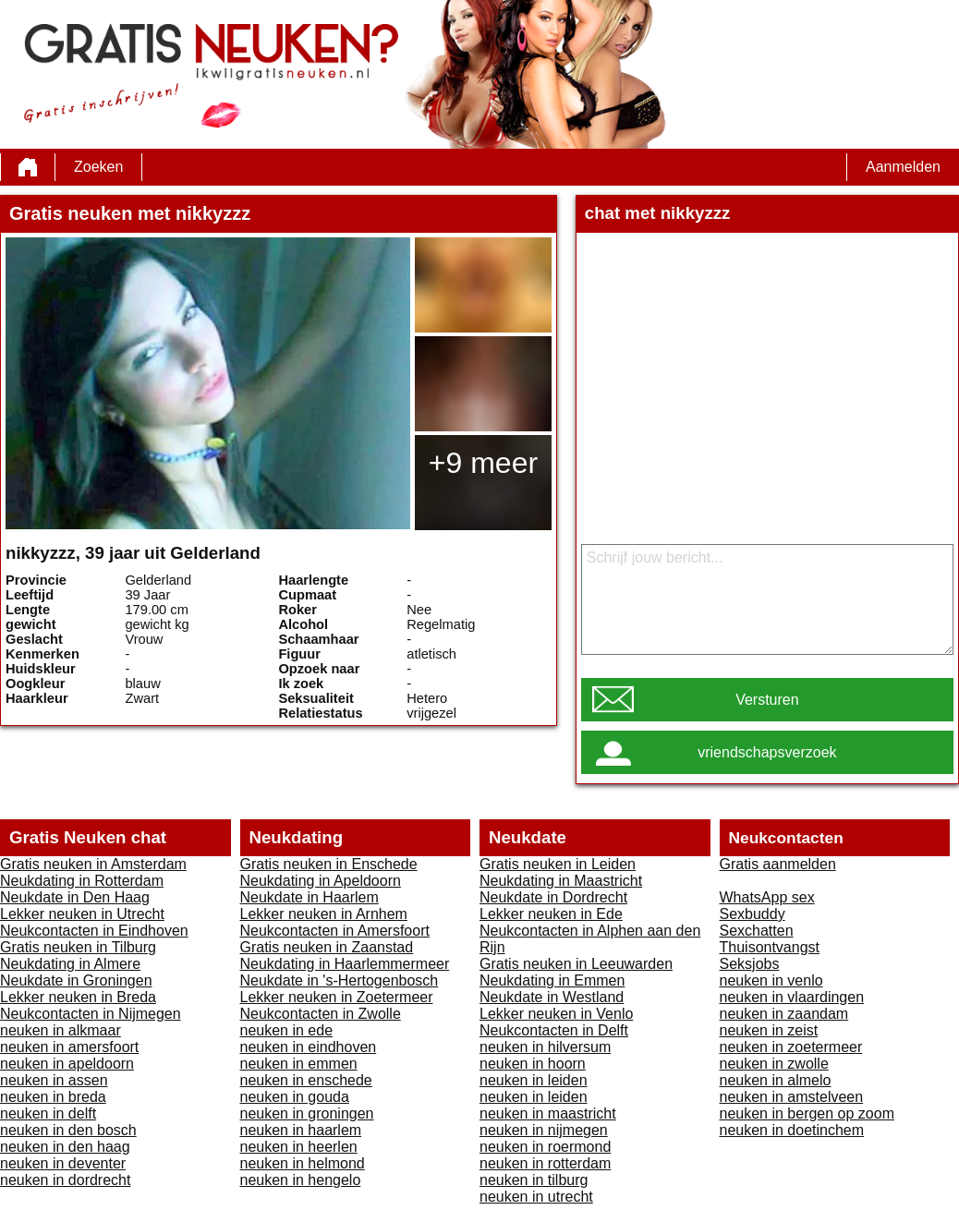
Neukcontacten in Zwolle (320, 1014)
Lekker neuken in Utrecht (82, 914)
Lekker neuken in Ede (551, 914)
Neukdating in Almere (70, 964)
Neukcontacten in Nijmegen (90, 1014)
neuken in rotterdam (545, 1163)
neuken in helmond (302, 1163)
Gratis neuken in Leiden (558, 864)
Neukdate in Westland (552, 997)
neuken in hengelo (300, 1180)
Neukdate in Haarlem (309, 897)
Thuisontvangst (770, 947)
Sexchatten (757, 930)
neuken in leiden (534, 1080)
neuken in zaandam (784, 1014)
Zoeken (98, 167)
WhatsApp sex (767, 897)
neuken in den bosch (68, 1130)
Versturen (766, 700)
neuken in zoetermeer (791, 1047)
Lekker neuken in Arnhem (323, 914)
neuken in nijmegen (544, 1130)
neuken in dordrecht (65, 1180)
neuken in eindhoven (308, 1047)
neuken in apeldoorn (67, 1063)
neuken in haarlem (301, 1130)
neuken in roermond (545, 1147)
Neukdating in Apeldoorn (320, 881)
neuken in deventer (63, 1163)
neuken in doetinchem (792, 1130)
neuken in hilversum (545, 1047)
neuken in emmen (299, 1063)
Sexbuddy (752, 914)
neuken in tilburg (534, 1180)
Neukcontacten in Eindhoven (94, 930)
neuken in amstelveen (792, 1097)
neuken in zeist (769, 1030)
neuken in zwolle (774, 1063)
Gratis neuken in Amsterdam (93, 864)
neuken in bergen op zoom (807, 1113)
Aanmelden (903, 167)
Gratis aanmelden (778, 864)
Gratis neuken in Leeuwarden (576, 964)
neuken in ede (287, 1030)
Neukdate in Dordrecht (553, 897)
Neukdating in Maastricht (561, 881)
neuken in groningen (307, 1113)
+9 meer (483, 462)
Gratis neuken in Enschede (329, 864)
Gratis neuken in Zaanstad (327, 947)
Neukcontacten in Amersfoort (335, 930)
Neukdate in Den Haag (75, 897)
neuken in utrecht (536, 1196)
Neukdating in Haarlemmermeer (345, 964)
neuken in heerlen (299, 1147)
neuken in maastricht (548, 1113)
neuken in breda (53, 1097)
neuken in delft (48, 1113)
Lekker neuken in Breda (78, 997)
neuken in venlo (771, 980)
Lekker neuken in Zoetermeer (336, 997)
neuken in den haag (65, 1147)
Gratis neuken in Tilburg (78, 947)
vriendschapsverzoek (767, 752)
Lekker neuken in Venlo (556, 1014)
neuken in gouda (294, 1097)
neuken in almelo (776, 1080)
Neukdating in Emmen (552, 980)
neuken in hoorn (533, 1063)
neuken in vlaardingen (792, 997)
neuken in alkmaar (60, 1030)
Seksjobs (750, 964)
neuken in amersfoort (69, 1047)
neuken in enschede (306, 1080)
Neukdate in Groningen (76, 980)
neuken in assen (54, 1080)
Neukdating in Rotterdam (82, 881)
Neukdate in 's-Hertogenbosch (339, 980)
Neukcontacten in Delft (554, 1030)
